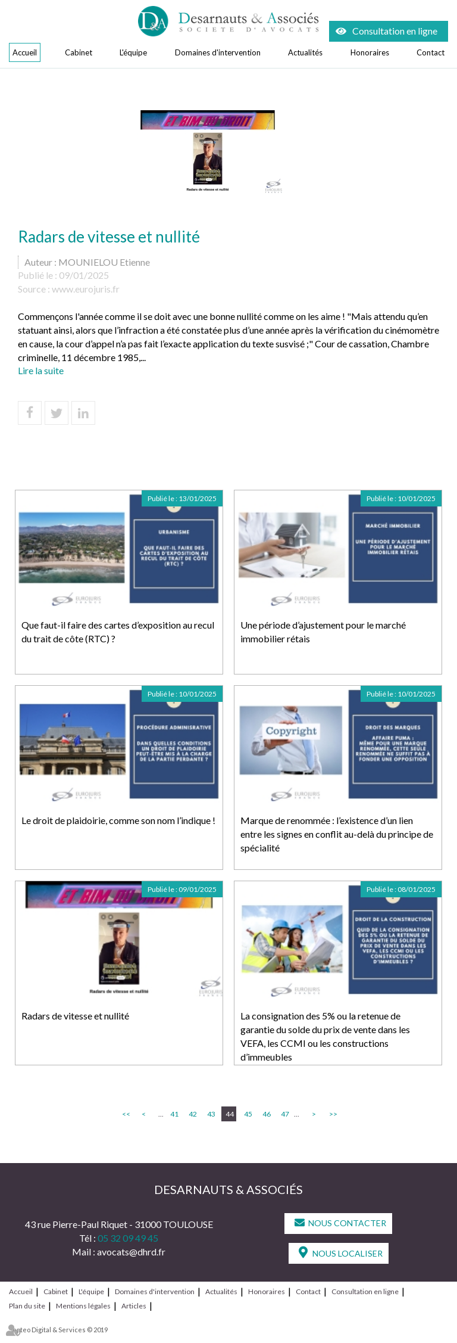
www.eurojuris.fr (86, 288)
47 (285, 1113)
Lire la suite (41, 370)
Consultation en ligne (394, 30)
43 (211, 1113)
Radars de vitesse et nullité (75, 1015)
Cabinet (78, 52)
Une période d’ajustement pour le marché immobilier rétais (323, 631)
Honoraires (369, 52)
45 (248, 1113)
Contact (431, 52)
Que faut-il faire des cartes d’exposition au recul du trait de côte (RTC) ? (117, 631)
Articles (133, 1305)
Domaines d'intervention (218, 52)
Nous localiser (347, 1253)
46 (266, 1113)
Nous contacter (347, 1223)
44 (230, 1113)
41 (174, 1113)
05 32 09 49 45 (128, 1237)
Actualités (305, 52)
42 (193, 1113)
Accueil (24, 52)
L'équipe (133, 52)
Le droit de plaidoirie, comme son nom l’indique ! (118, 820)
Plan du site (27, 1305)
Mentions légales (83, 1305)
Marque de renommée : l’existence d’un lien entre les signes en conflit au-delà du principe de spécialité (336, 833)
